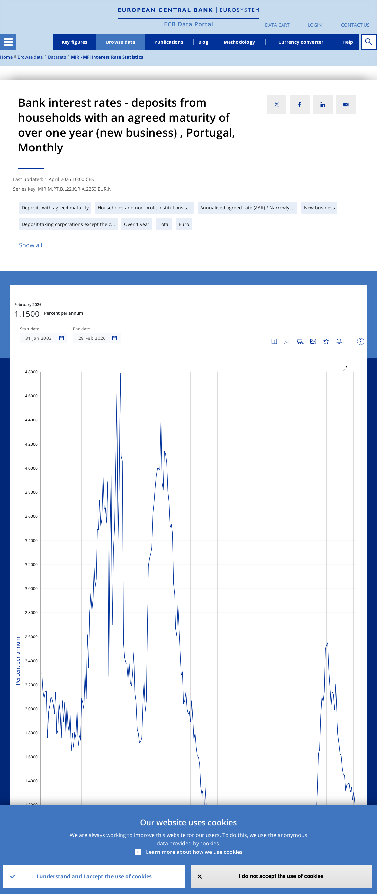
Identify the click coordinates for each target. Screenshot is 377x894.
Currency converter (301, 42)
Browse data (120, 42)
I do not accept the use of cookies (281, 876)
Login (315, 25)
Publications (168, 42)
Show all (30, 245)
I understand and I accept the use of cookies (94, 876)
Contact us (355, 25)
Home (6, 57)
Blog (203, 42)
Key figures (75, 42)
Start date (29, 329)
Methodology (239, 42)
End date (81, 329)
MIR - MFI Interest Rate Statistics (107, 57)
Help (347, 42)
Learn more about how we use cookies (194, 851)
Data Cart (277, 25)
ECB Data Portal (188, 24)
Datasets (57, 57)
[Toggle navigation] (8, 42)
